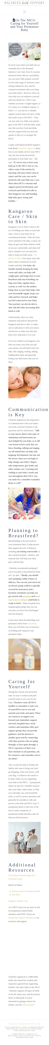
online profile (28, 1005)
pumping (27, 596)
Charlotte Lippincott (26, 148)
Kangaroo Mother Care (18, 901)
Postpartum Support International (22, 918)
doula (15, 110)
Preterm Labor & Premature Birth (26, 891)
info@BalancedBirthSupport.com (24, 1024)
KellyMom (32, 623)
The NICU (16, 895)
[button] (24, 11)
